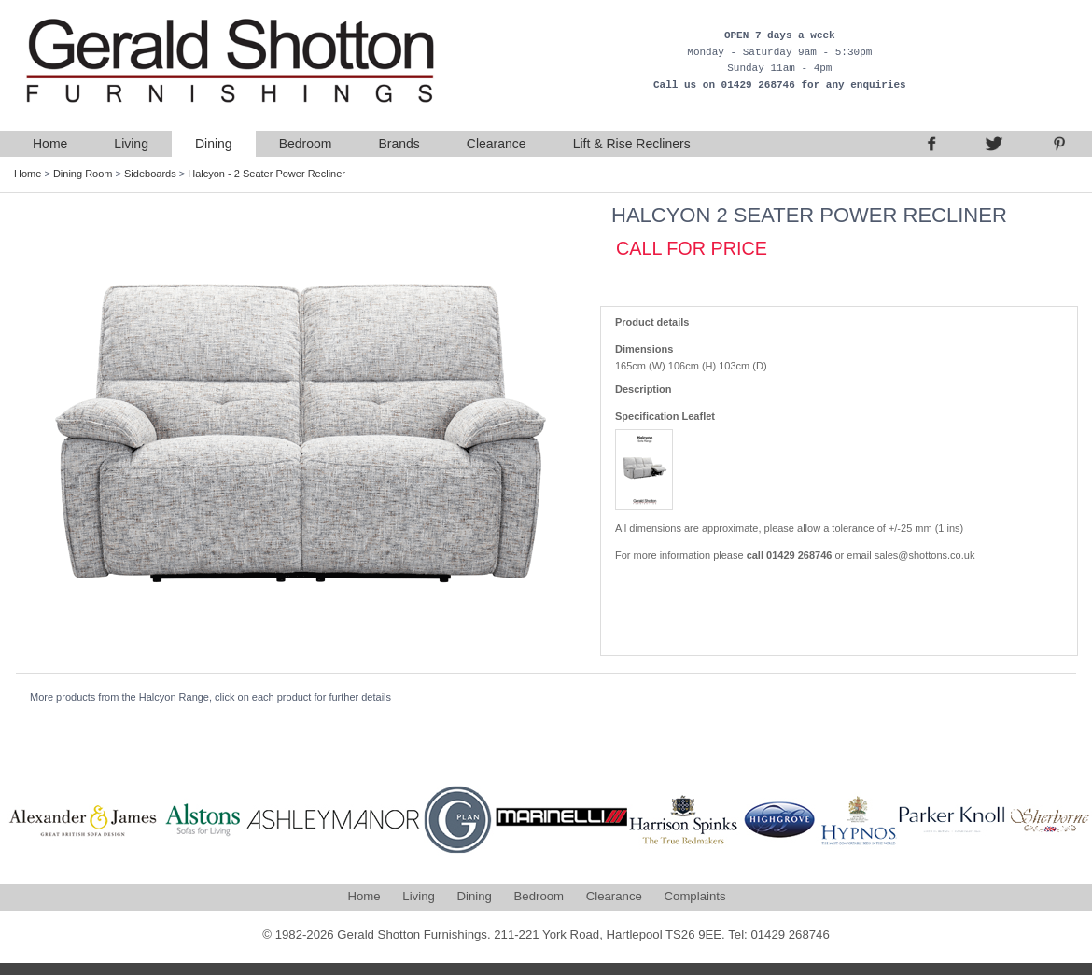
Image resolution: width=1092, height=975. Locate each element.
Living (131, 143)
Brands (398, 143)
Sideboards (150, 173)
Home (50, 143)
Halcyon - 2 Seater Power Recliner (266, 173)
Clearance (496, 143)
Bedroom (305, 143)
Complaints (695, 896)
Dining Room (83, 173)
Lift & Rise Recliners (632, 143)
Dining (213, 143)
